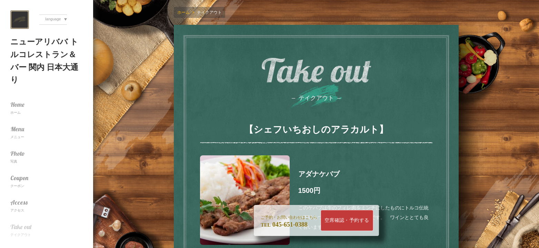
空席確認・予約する (346, 220)
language (53, 19)
